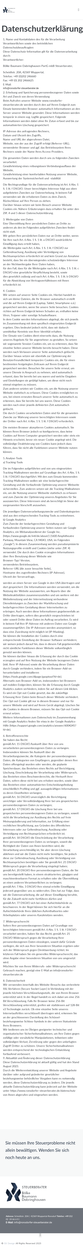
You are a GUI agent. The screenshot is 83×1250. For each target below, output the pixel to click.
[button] (78, 9)
